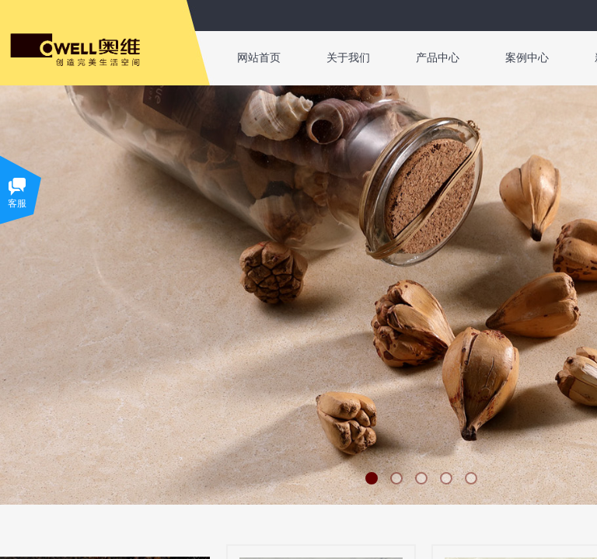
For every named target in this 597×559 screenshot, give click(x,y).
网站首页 (259, 58)
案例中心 (527, 58)
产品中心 (437, 58)
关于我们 (348, 58)
